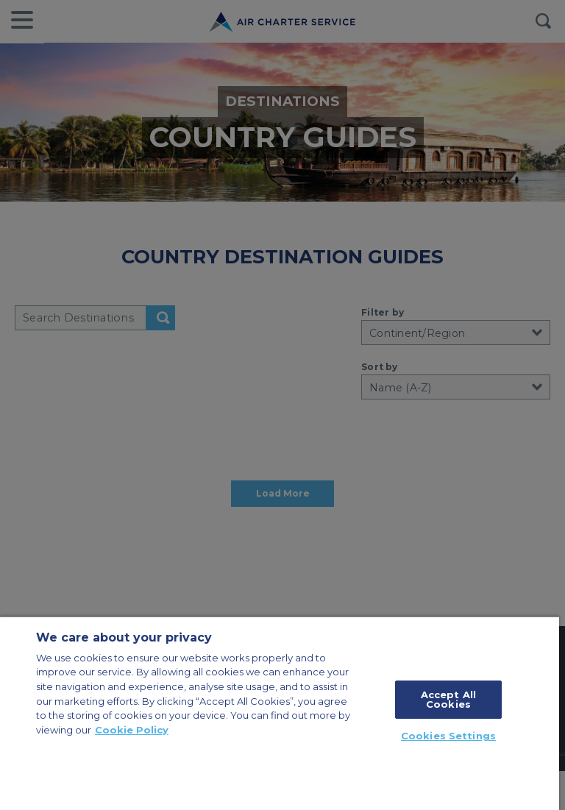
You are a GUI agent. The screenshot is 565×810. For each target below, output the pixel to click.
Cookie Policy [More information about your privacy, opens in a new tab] (131, 730)
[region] (279, 713)
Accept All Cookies (448, 699)
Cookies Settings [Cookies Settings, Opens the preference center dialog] (448, 736)
